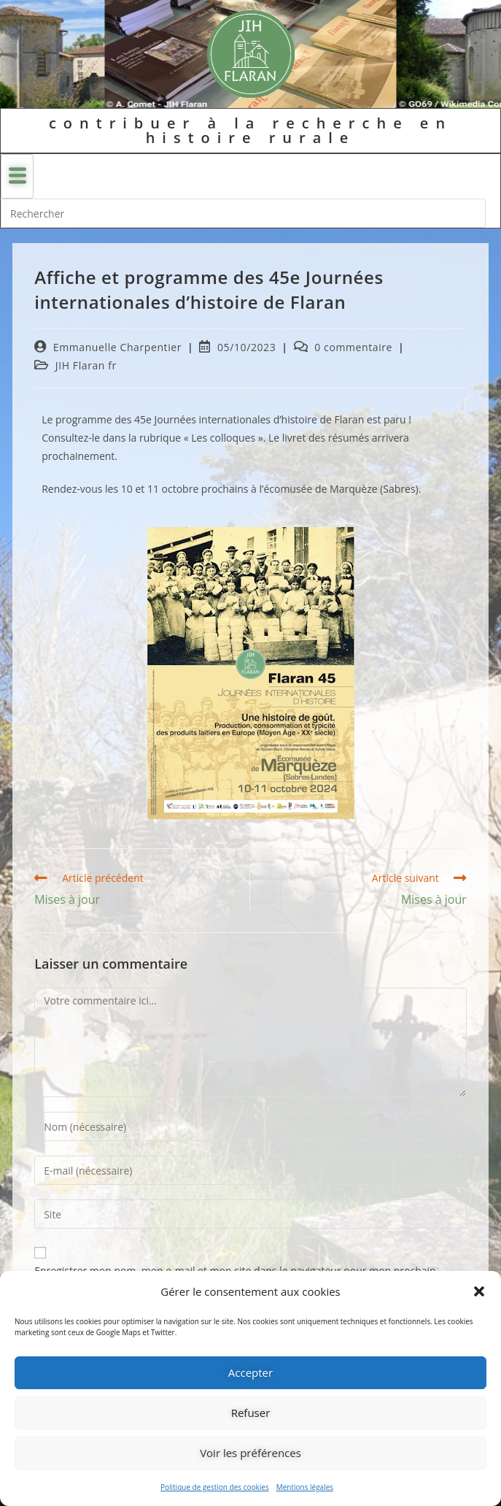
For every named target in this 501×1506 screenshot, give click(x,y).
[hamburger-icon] (17, 176)
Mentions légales (304, 1487)
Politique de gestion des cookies (214, 1487)
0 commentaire (353, 347)
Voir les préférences (250, 1452)
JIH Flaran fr (86, 365)
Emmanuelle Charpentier (117, 347)
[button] (479, 1291)
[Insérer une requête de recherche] (243, 213)
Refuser (251, 1412)
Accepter (250, 1372)
